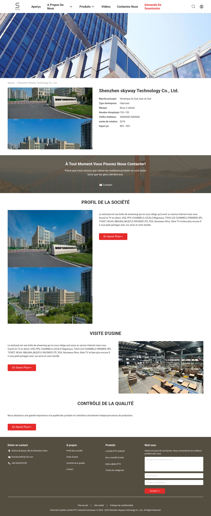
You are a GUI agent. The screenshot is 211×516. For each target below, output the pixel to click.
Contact (69, 469)
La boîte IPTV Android (115, 451)
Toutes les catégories (115, 470)
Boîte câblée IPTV (113, 464)
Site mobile (99, 505)
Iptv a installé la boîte (115, 457)
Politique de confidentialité (121, 505)
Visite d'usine (72, 457)
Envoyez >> (155, 491)
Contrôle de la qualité (75, 463)
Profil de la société (74, 451)
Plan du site (83, 505)
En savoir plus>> (113, 236)
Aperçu (11, 82)
